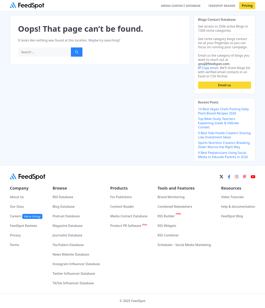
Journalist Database (67, 235)
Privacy (15, 235)
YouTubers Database (68, 245)
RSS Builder (169, 216)
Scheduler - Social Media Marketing (184, 245)
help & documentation (238, 206)
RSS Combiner (168, 235)
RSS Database (63, 197)
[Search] (76, 52)
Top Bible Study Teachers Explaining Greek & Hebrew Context (218, 123)
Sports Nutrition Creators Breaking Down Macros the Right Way (224, 145)
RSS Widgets (166, 225)
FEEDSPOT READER (221, 5)
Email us (224, 85)
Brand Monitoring (171, 197)
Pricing (247, 5)
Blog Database (64, 206)
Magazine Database (67, 225)
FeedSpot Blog (232, 216)
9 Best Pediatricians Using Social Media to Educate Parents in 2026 (223, 155)
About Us (17, 197)
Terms (14, 245)
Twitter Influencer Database (74, 273)
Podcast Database (66, 216)
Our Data (17, 206)
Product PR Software (128, 225)
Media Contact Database (128, 216)
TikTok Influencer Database (73, 283)
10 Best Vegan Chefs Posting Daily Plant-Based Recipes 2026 (223, 111)
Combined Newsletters (174, 206)
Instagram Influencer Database (76, 264)
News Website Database (71, 254)
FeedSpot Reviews (23, 225)
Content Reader (122, 206)
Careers (26, 216)
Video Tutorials (232, 197)
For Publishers (121, 197)
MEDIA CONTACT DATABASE (180, 5)
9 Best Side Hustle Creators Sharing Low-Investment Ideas (224, 135)
